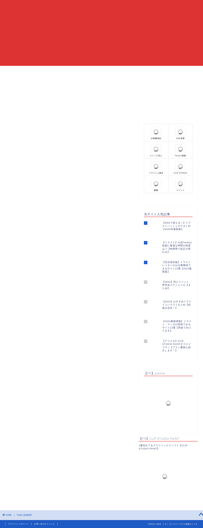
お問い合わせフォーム (44, 524)
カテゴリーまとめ (112, 70)
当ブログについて (83, 70)
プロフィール (139, 70)
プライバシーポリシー (18, 524)
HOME (60, 70)
